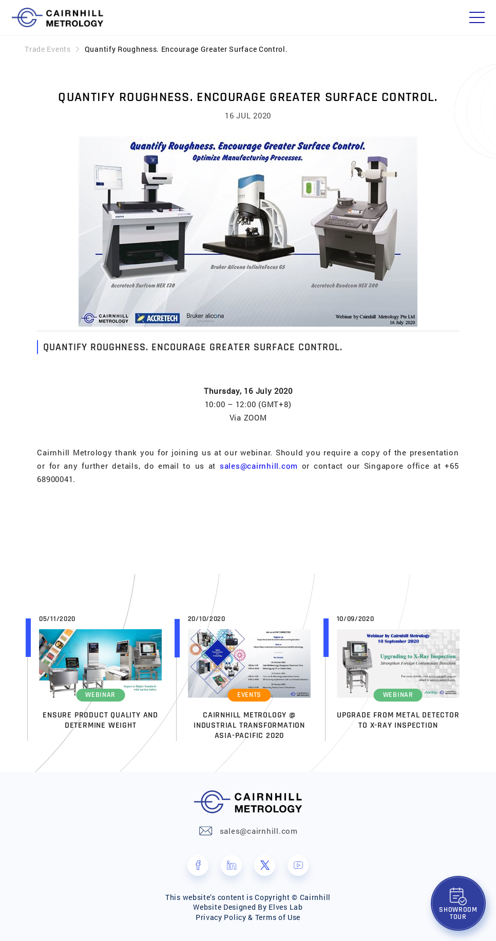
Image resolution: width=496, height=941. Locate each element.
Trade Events (47, 49)
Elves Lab (285, 907)
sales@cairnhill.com (259, 466)
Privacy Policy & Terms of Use (248, 917)
